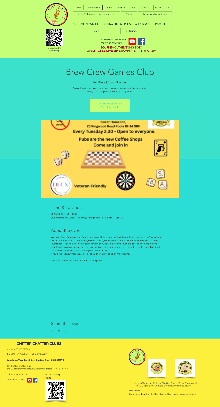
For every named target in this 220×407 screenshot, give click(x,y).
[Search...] (147, 31)
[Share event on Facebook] (52, 331)
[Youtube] (132, 41)
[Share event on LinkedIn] (66, 331)
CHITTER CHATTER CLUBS (39, 343)
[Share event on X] (59, 331)
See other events (110, 107)
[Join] (97, 31)
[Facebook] (141, 41)
